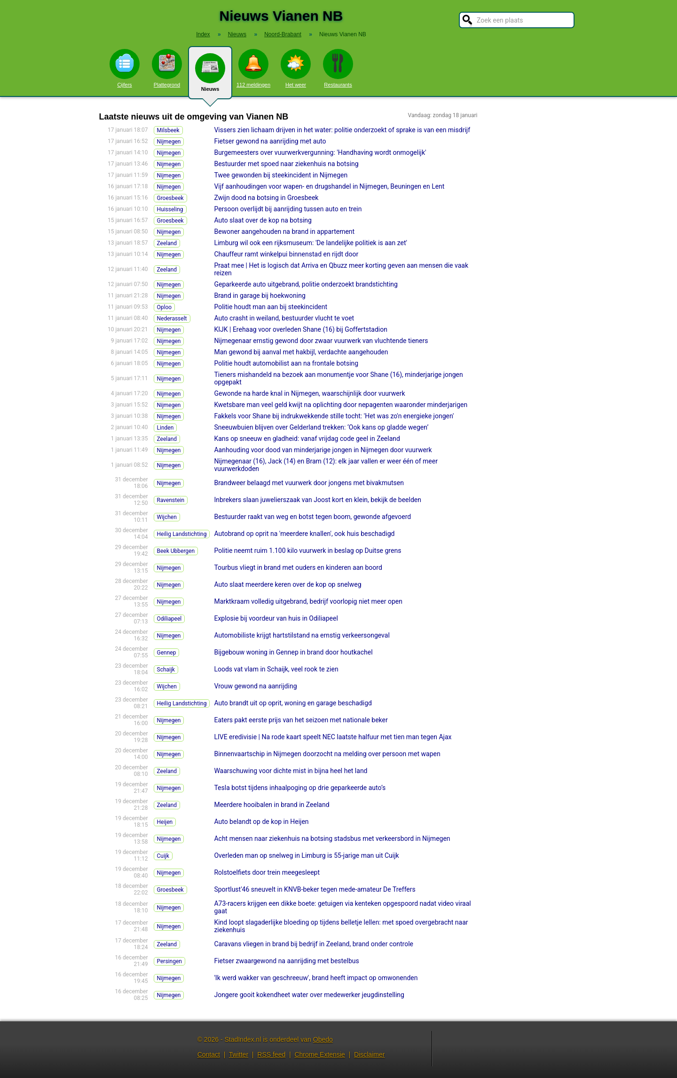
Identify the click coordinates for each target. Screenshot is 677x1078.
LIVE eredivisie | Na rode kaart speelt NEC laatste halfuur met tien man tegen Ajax (332, 737)
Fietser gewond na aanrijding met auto (270, 141)
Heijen (165, 822)
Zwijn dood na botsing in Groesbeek (266, 197)
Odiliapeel (169, 618)
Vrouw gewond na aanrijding (255, 686)
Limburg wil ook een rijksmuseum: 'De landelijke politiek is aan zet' (310, 243)
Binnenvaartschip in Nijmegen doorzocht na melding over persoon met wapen (327, 754)
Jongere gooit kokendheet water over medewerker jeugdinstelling (309, 994)
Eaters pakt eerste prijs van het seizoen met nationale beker (300, 720)
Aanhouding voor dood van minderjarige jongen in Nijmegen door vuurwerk (323, 450)
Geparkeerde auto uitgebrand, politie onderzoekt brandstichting (306, 284)
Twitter (238, 1054)
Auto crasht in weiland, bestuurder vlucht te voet (284, 318)
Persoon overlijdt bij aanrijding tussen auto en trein (288, 209)
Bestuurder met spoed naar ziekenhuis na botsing (286, 164)
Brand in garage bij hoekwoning (259, 295)
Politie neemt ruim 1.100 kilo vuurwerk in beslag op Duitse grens (307, 550)
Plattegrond (167, 68)
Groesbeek (170, 198)
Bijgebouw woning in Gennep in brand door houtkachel (293, 652)
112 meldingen (253, 68)
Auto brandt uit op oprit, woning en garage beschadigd (292, 703)
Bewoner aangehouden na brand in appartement (284, 231)
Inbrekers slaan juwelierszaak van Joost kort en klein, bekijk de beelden (317, 499)
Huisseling (170, 209)
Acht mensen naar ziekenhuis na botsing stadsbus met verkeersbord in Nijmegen (332, 838)
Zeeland (167, 243)
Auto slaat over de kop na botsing (262, 220)
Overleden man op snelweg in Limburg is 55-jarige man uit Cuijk (306, 855)
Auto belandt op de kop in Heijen (261, 821)
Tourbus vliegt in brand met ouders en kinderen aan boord (298, 567)
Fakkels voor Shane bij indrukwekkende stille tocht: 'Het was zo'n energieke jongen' (334, 416)
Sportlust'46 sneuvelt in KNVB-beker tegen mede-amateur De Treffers (314, 889)
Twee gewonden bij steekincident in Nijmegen (280, 175)
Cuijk (163, 856)
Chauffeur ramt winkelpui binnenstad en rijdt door (286, 254)
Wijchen (167, 517)
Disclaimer (369, 1054)
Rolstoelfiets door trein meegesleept (267, 872)
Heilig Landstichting (182, 534)
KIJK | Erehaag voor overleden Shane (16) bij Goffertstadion (300, 329)
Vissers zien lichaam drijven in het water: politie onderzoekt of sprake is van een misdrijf (342, 130)
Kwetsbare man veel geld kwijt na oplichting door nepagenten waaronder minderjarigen (340, 404)
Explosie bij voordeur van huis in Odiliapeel (276, 618)
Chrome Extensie (319, 1054)
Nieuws (210, 76)
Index (203, 34)
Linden (165, 427)
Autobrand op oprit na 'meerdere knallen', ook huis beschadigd (304, 533)
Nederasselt (172, 318)
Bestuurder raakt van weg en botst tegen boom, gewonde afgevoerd (312, 516)
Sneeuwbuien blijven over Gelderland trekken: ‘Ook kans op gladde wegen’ (321, 427)
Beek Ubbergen (176, 551)
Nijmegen (169, 141)
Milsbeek (168, 130)
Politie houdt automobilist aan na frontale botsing (286, 363)
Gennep (166, 652)
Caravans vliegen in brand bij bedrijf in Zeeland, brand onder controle (313, 944)
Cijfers (125, 68)
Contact (208, 1054)
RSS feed (271, 1054)
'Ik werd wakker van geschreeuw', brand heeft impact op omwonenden (315, 978)
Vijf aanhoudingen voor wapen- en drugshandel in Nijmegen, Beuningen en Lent (329, 186)
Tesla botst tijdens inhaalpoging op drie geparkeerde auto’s (300, 787)
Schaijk (166, 669)
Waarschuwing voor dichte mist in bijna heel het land (290, 771)
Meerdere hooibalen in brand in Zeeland (271, 804)
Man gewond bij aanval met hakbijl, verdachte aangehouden (301, 352)
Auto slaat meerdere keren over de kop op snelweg (287, 584)
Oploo (164, 307)
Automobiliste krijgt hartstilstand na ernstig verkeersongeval (301, 635)
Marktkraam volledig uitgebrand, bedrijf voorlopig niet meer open (308, 601)
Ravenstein (171, 500)
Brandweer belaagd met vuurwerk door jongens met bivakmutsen (308, 483)
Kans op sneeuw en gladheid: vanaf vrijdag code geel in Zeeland (307, 438)
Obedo (323, 1039)
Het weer (296, 68)
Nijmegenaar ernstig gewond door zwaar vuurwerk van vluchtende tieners (321, 340)
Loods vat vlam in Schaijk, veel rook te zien (276, 669)
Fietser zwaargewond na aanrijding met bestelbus (286, 961)
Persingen (169, 961)
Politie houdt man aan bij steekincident (270, 307)
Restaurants (338, 68)
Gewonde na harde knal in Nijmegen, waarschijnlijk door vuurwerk (309, 393)
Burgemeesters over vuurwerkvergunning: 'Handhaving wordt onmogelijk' (320, 152)
